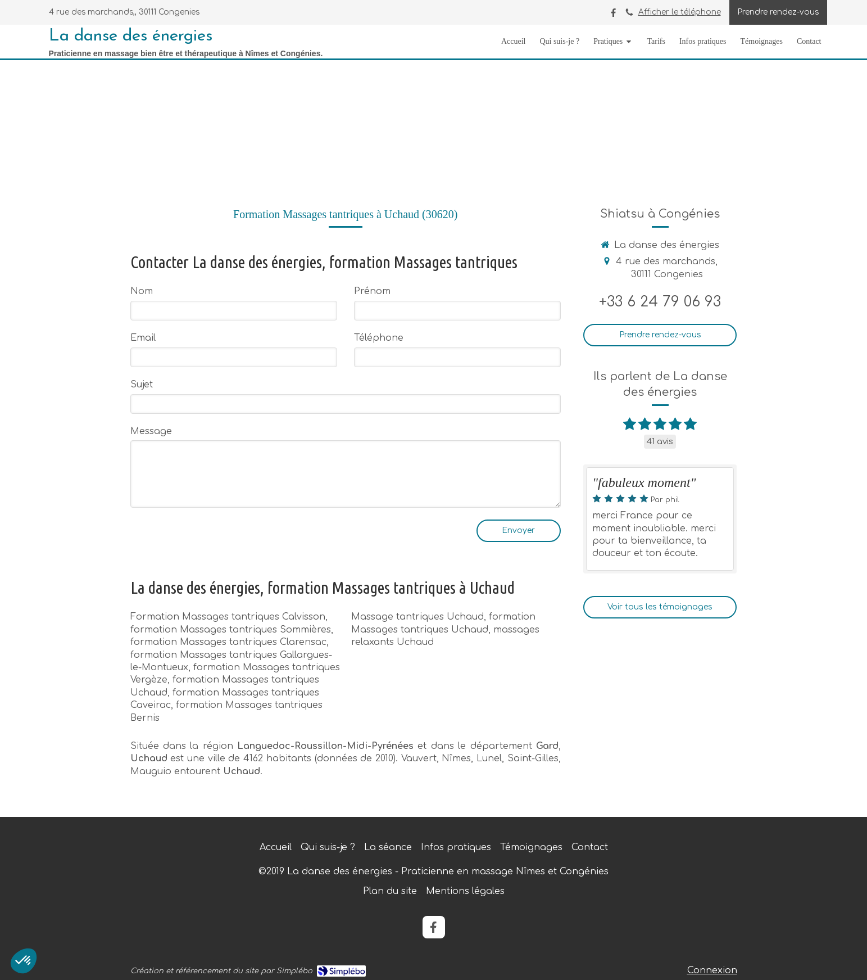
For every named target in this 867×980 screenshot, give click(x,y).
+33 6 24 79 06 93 (660, 301)
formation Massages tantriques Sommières (230, 630)
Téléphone (378, 338)
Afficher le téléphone (679, 12)
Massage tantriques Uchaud (417, 617)
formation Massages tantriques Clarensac (228, 642)
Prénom (372, 291)
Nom (141, 291)
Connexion (712, 970)
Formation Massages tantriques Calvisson (227, 617)
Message (151, 431)
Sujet (141, 385)
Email (143, 338)
